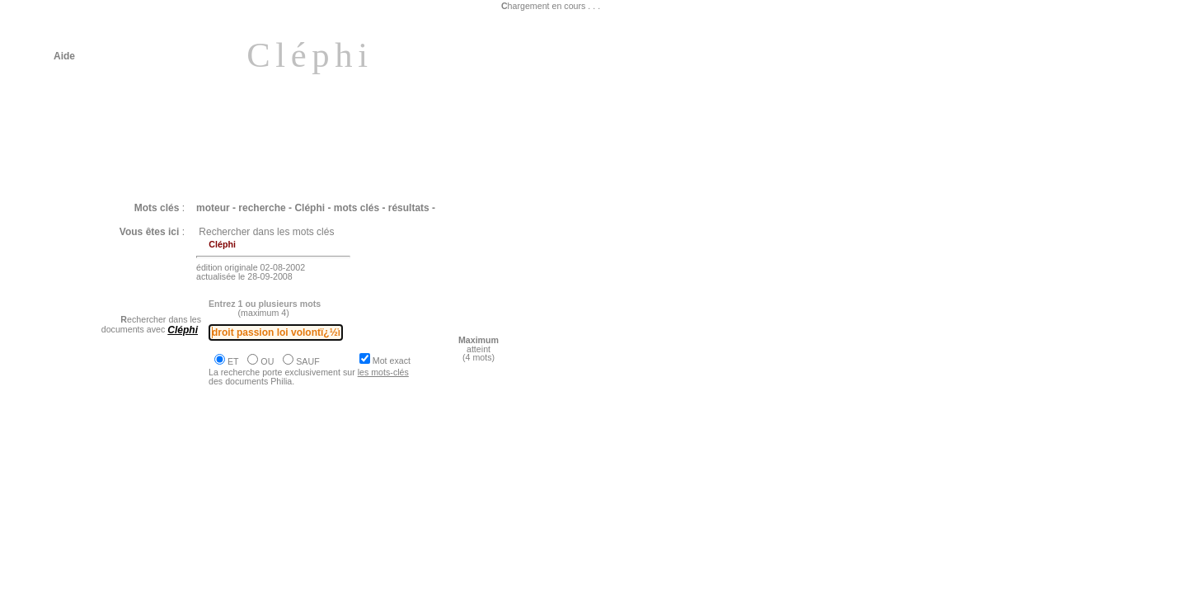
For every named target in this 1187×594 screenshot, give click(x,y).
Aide (64, 56)
